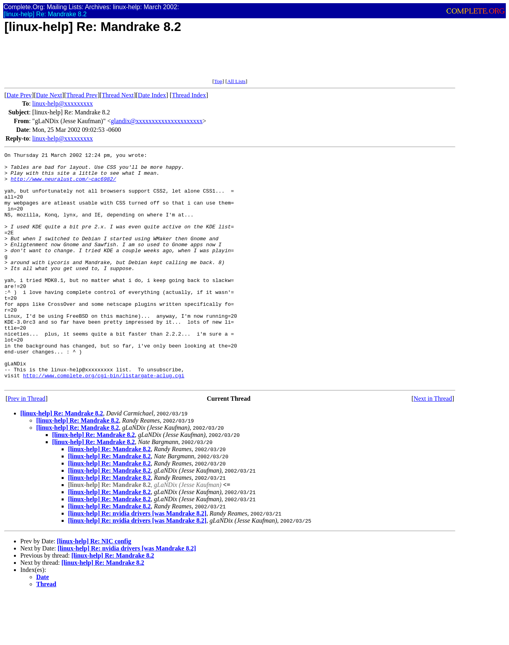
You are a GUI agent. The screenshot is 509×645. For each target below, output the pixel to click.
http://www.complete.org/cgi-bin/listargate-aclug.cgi (104, 420)
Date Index (152, 95)
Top (218, 81)
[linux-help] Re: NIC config (94, 587)
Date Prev (19, 95)
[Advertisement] (149, 60)
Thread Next (118, 95)
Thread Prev (81, 95)
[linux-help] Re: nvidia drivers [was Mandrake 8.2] (137, 559)
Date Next (49, 95)
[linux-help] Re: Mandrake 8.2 (61, 459)
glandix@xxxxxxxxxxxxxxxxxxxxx (157, 121)
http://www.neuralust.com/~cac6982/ (63, 184)
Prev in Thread (26, 445)
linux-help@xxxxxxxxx (62, 103)
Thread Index (189, 95)
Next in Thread (433, 445)
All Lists (236, 81)
